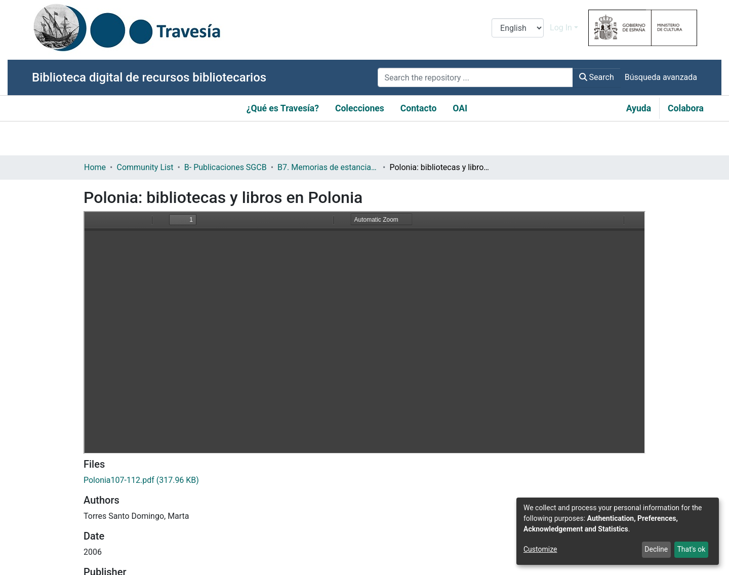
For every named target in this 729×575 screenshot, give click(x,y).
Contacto (418, 108)
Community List (144, 167)
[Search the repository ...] (475, 77)
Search (596, 77)
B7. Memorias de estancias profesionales (328, 167)
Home (95, 167)
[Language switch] (518, 27)
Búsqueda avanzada (661, 77)
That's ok (691, 549)
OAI (460, 108)
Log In (561, 27)
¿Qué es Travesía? (283, 108)
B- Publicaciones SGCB (225, 167)
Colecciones (359, 108)
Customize (540, 549)
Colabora (686, 108)
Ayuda (638, 108)
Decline (656, 549)
